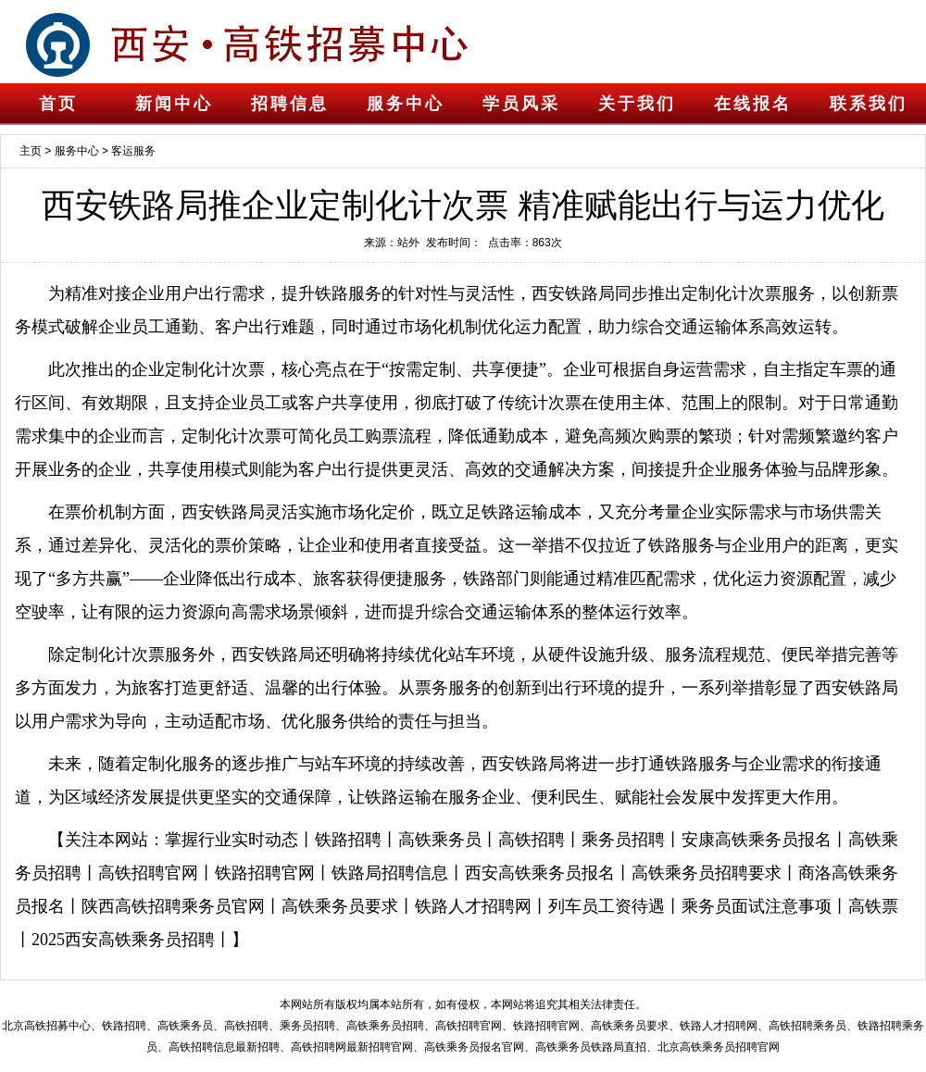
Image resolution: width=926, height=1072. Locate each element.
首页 (58, 103)
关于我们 (637, 103)
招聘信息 (290, 103)
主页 (30, 150)
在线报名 (753, 103)
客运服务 (133, 150)
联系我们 (868, 103)
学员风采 (521, 103)
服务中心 (405, 103)
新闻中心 (174, 103)
